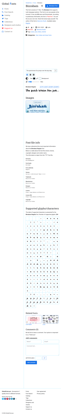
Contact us (29, 409)
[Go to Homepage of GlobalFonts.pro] (29, 2)
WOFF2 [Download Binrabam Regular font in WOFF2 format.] (56, 87)
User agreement (41, 391)
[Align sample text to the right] (33, 74)
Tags (27, 398)
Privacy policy (41, 393)
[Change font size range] (33, 81)
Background (44, 78)
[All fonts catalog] (34, 2)
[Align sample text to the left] (27, 74)
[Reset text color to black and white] (27, 78)
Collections (29, 400)
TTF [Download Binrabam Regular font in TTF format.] (41, 87)
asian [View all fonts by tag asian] (32, 32)
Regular (28, 23)
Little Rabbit (29, 324)
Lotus (44, 324)
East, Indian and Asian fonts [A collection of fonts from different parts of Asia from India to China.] (44, 35)
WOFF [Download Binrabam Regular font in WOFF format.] (51, 87)
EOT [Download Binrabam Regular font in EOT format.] (46, 87)
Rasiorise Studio (41, 21)
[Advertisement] (12, 46)
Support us (29, 407)
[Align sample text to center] (30, 74)
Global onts (9, 3)
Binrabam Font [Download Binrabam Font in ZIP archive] (52, 6)
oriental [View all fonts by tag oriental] (44, 32)
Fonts (27, 391)
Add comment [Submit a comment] (31, 362)
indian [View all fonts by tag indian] (39, 32)
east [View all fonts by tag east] (36, 32)
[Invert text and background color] (37, 78)
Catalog (28, 396)
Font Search (29, 393)
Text (32, 78)
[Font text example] (40, 70)
